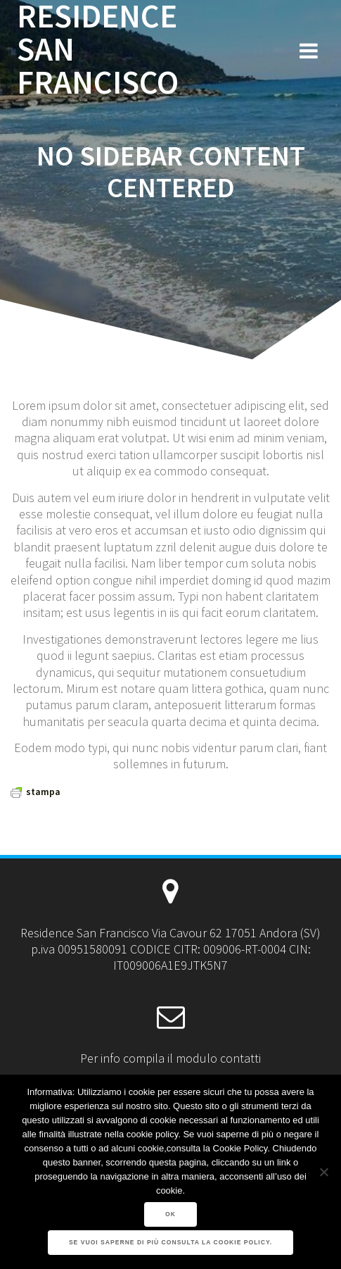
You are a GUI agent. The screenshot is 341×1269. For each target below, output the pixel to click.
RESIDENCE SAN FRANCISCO (98, 49)
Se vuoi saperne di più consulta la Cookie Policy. (170, 1242)
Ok (170, 1214)
